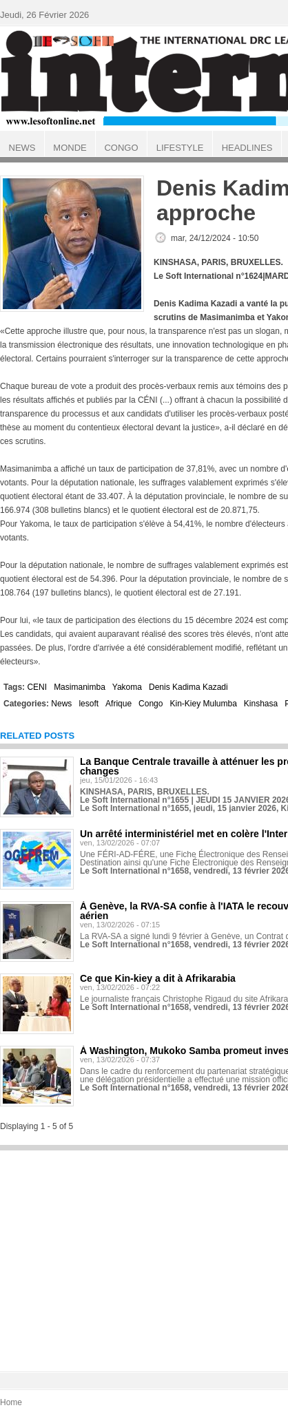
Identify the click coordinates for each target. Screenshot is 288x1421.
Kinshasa (261, 703)
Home (11, 1402)
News (61, 703)
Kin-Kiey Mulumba (202, 703)
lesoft (89, 703)
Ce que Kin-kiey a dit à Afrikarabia (158, 978)
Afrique (118, 703)
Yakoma (127, 687)
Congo (150, 703)
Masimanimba (79, 687)
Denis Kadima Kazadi (188, 687)
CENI (37, 687)
